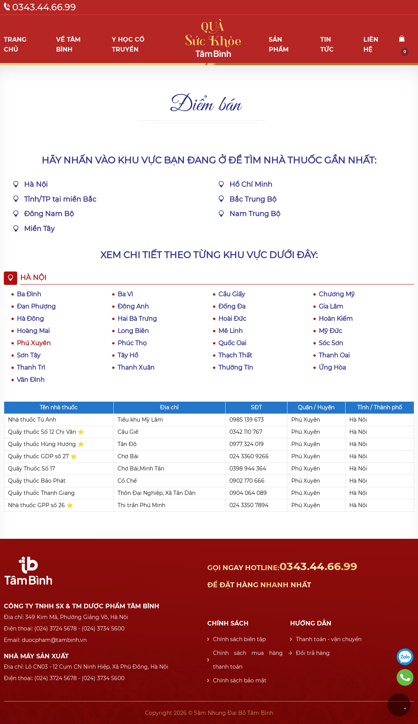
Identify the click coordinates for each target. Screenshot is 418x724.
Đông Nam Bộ (49, 214)
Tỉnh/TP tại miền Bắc (60, 199)
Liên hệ (370, 44)
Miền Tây (39, 229)
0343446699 (405, 677)
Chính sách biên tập (239, 639)
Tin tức (327, 44)
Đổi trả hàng (313, 653)
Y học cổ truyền (128, 44)
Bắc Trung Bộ (252, 199)
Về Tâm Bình (68, 44)
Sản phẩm (279, 44)
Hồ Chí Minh (250, 184)
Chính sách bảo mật (239, 680)
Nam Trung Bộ (254, 214)
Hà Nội (36, 184)
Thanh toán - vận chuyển (329, 639)
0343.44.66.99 (40, 7)
